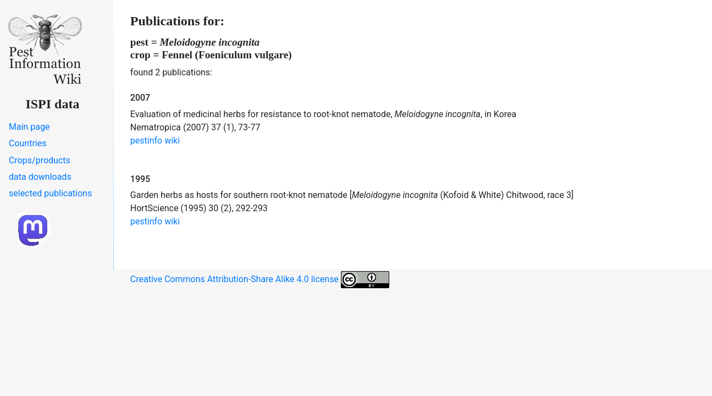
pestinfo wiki (155, 140)
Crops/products (39, 160)
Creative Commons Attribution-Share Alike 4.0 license (259, 279)
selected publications (50, 193)
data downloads (40, 177)
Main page (29, 127)
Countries (27, 143)
